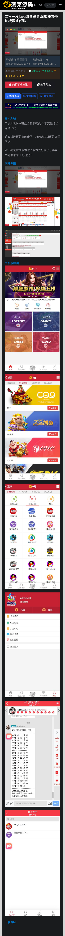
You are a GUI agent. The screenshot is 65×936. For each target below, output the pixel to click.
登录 (50, 5)
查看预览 (44, 84)
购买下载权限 (18, 84)
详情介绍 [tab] (13, 96)
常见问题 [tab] (29, 96)
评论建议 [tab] (47, 96)
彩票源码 (22, 59)
